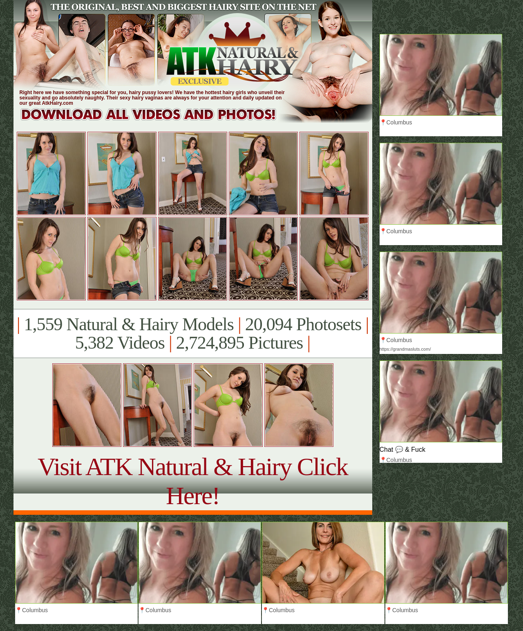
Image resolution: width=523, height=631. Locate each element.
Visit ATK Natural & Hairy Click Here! (193, 481)
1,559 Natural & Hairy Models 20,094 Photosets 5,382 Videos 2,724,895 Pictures (193, 333)
